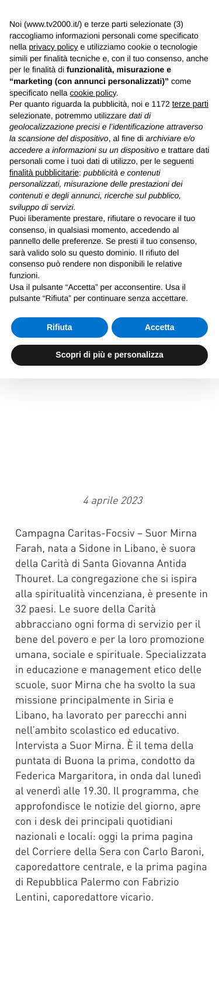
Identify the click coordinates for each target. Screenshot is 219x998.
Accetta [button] (160, 327)
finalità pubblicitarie (44, 172)
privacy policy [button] (53, 46)
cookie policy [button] (93, 92)
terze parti (190, 103)
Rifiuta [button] (59, 327)
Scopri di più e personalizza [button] (109, 354)
